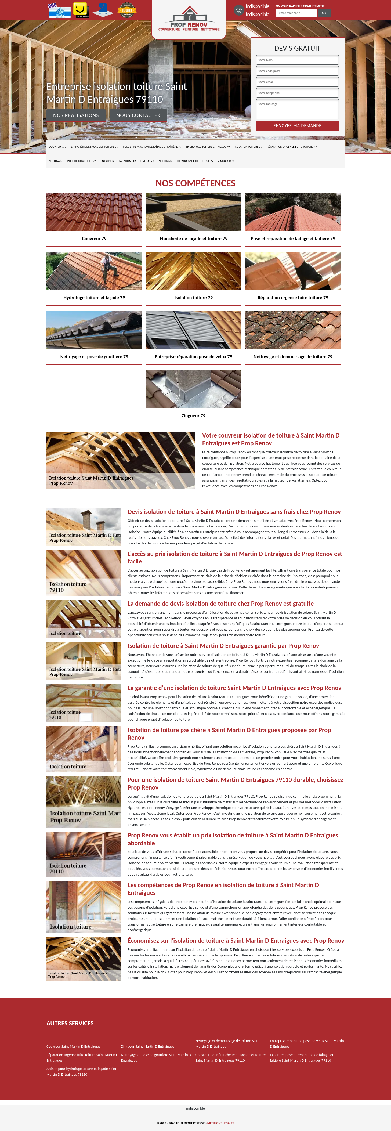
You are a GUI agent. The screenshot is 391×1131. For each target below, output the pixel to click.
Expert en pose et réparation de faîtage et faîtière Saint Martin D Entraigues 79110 (302, 1058)
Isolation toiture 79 (248, 147)
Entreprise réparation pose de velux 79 (127, 161)
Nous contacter (138, 115)
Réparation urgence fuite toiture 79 (292, 147)
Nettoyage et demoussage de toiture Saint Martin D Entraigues (227, 1044)
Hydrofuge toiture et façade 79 (208, 147)
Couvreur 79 (57, 147)
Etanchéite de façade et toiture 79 (94, 147)
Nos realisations (76, 115)
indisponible (257, 6)
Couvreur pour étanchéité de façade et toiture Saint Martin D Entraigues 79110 (231, 1058)
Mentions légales (220, 1123)
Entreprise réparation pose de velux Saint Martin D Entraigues (307, 1044)
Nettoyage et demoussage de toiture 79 (186, 161)
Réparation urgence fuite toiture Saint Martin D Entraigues (82, 1058)
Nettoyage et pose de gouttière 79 (72, 161)
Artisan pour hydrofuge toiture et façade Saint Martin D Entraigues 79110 (81, 1072)
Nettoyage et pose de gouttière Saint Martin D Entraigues (156, 1058)
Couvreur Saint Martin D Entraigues (73, 1046)
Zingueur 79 (226, 161)
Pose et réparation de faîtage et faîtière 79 (152, 147)
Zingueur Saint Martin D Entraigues (147, 1046)
